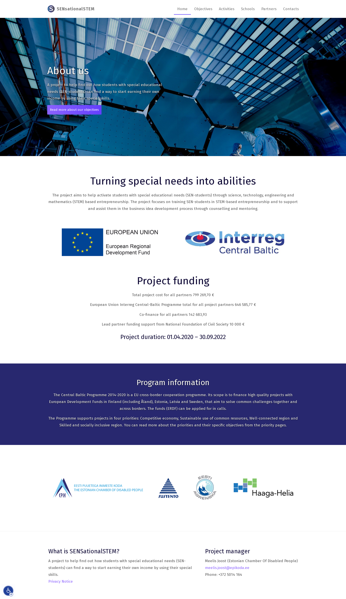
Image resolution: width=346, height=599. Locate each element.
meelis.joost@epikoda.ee (227, 567)
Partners (268, 9)
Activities (226, 9)
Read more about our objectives (74, 110)
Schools (248, 9)
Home (182, 9)
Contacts (291, 9)
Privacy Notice (60, 581)
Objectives (203, 9)
